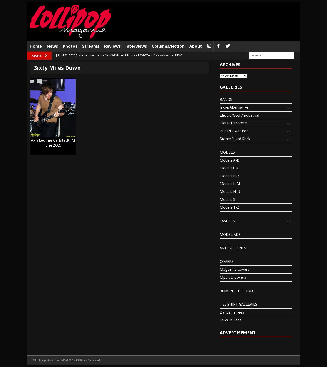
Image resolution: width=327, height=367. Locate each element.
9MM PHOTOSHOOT (237, 290)
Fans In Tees (230, 319)
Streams (90, 46)
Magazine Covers (234, 269)
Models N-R (230, 191)
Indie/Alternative (234, 107)
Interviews (136, 46)
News (52, 46)
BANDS (226, 99)
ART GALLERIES (233, 247)
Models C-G (229, 167)
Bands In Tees (232, 312)
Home (36, 46)
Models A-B (229, 160)
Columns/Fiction (168, 46)
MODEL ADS (230, 234)
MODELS (227, 152)
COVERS (226, 261)
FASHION (227, 220)
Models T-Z (229, 207)
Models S (227, 199)
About (195, 46)
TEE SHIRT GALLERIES (238, 304)
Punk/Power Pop (234, 130)
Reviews (112, 46)
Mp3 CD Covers (233, 277)
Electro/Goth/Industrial (239, 115)
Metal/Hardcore (233, 122)
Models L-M (230, 183)
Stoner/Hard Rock (235, 138)
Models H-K (230, 175)
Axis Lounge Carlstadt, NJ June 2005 (53, 140)
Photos (70, 46)
